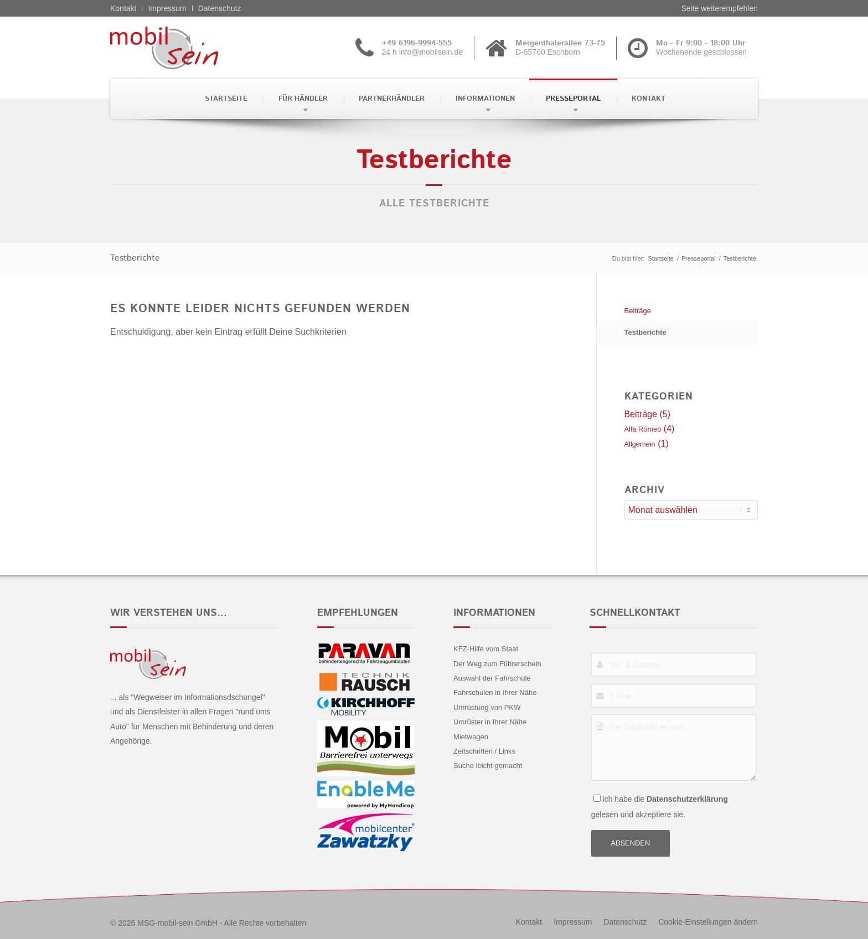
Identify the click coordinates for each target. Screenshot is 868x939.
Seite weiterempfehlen (719, 8)
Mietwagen (470, 737)
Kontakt (123, 8)
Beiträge (637, 311)
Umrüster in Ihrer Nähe (489, 722)
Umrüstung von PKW (486, 707)
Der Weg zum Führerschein (497, 664)
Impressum (167, 8)
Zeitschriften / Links (484, 751)
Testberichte (135, 258)
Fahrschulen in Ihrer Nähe (494, 692)
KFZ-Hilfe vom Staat (485, 649)
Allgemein (639, 444)
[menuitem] (225, 99)
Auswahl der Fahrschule (491, 678)
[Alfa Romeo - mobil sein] (181, 48)
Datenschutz (219, 8)
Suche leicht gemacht (487, 765)
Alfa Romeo (643, 429)
